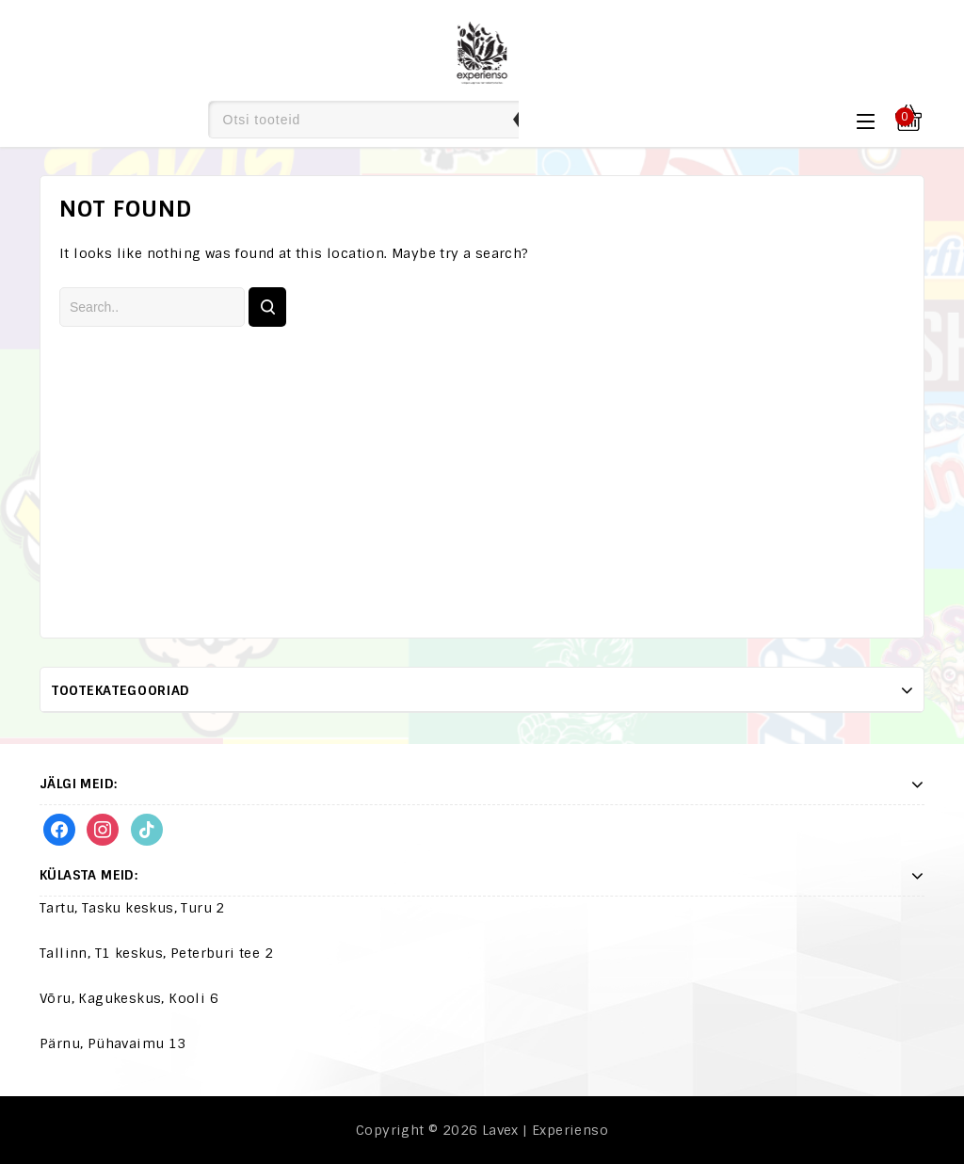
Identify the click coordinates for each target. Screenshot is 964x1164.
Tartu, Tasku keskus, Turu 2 (132, 907)
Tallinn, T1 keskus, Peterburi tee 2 (156, 953)
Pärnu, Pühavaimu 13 (113, 1043)
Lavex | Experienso (545, 1130)
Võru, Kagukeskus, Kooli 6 (129, 998)
